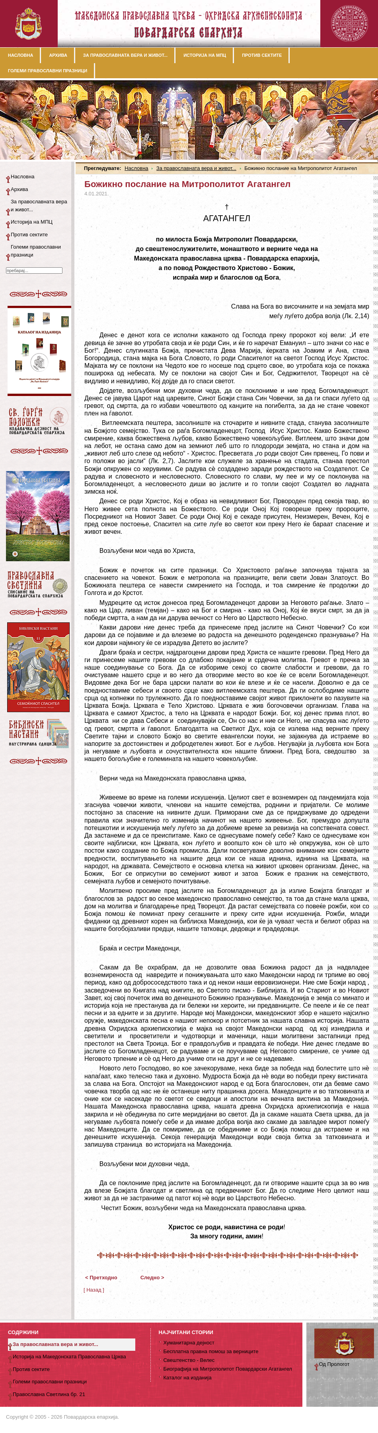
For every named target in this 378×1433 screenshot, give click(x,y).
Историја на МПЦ (32, 222)
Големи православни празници (36, 251)
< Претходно (101, 1277)
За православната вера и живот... (196, 168)
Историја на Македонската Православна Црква (69, 1357)
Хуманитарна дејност (188, 1343)
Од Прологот (334, 1364)
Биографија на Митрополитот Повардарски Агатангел (227, 1369)
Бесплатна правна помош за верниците (210, 1351)
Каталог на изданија (187, 1378)
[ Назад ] (94, 1290)
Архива (19, 189)
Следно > (152, 1277)
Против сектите (29, 235)
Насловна (136, 168)
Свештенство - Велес (188, 1360)
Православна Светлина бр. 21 (49, 1394)
